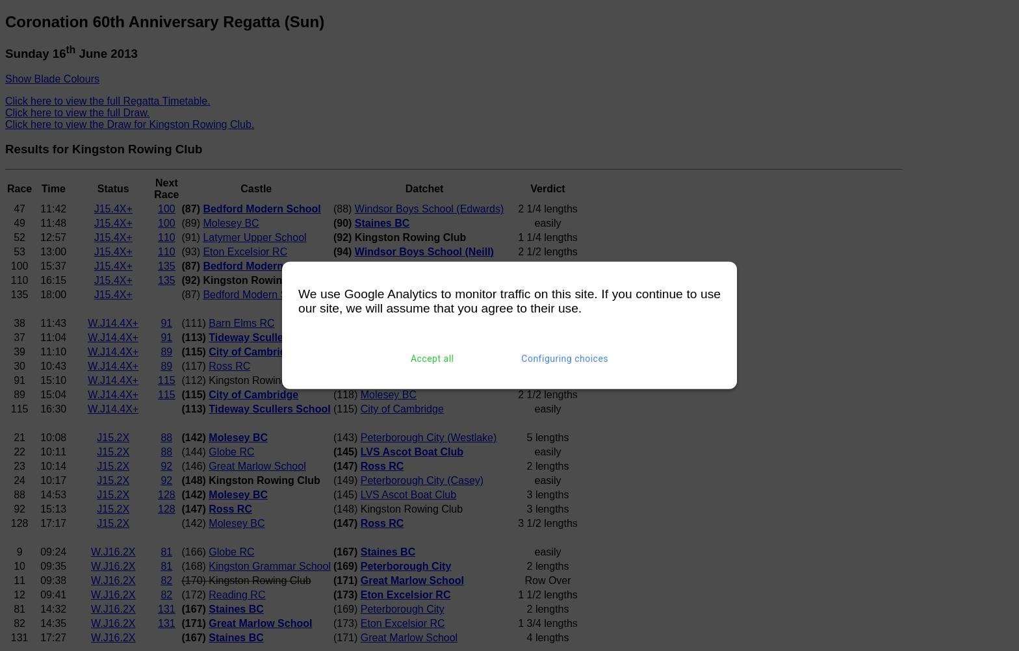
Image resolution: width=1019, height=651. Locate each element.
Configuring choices (564, 359)
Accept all (432, 359)
